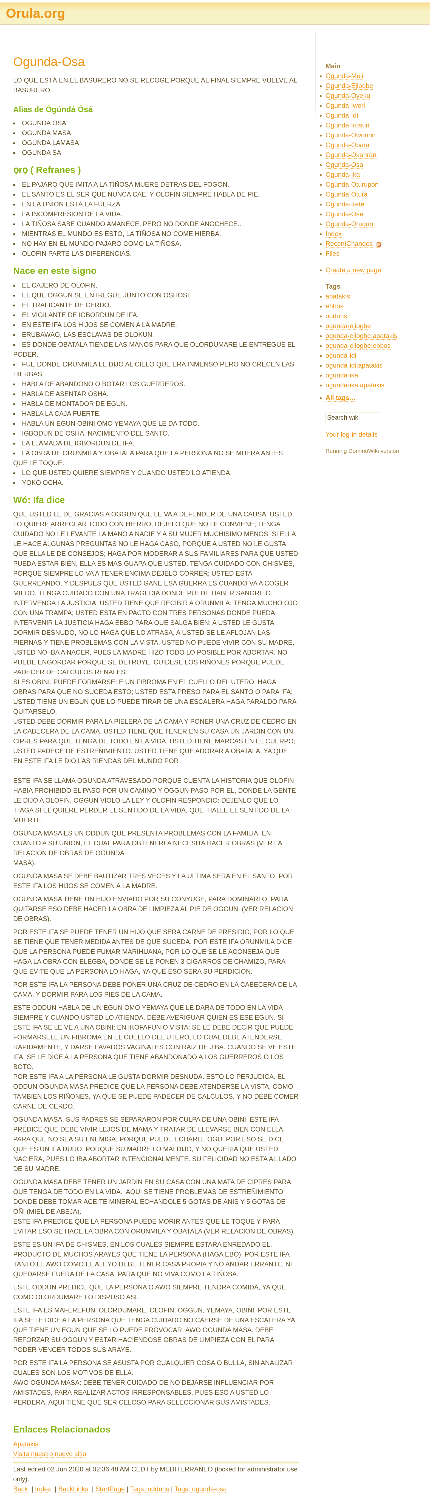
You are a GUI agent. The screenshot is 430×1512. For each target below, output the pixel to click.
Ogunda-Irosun (347, 125)
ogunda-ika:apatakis (355, 385)
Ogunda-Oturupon (352, 184)
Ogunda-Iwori (345, 105)
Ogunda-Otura (346, 194)
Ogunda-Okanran (351, 154)
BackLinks (73, 1489)
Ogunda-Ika (343, 174)
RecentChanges (349, 243)
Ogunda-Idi (342, 115)
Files (333, 253)
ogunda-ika (342, 375)
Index (43, 1489)
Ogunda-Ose (344, 214)
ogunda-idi (341, 355)
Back (20, 1489)
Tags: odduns (149, 1489)
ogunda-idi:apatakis (354, 365)
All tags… (341, 397)
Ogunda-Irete (345, 204)
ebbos (334, 306)
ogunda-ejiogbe (348, 325)
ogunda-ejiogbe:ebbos (358, 345)
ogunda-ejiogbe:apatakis (361, 335)
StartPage (110, 1489)
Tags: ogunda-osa (200, 1489)
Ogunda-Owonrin (351, 135)
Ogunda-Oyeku (348, 95)
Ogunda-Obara (347, 145)
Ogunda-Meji (344, 75)
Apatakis (25, 1444)
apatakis (338, 296)
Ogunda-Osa (344, 164)
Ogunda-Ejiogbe (349, 85)
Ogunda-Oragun (349, 224)
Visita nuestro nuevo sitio (49, 1453)
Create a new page (353, 270)
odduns (336, 316)
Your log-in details (352, 434)
